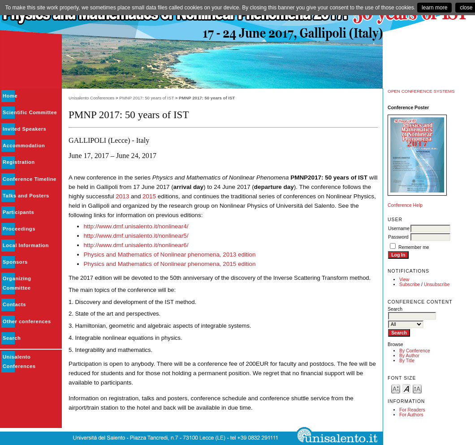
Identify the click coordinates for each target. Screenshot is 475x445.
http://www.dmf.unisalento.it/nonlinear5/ (136, 235)
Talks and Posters (26, 195)
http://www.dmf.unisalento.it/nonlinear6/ (136, 245)
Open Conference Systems (421, 91)
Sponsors (15, 262)
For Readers (412, 409)
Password (398, 237)
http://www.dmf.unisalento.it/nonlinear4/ (136, 226)
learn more (434, 7)
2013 (122, 196)
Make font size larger (417, 388)
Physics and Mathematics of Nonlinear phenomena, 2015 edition (170, 264)
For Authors (411, 414)
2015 (149, 196)
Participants (18, 212)
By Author (409, 355)
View (404, 279)
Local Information (26, 245)
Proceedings (19, 228)
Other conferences (27, 321)
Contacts (14, 304)
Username (399, 228)
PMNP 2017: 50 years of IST (146, 97)
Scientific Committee (30, 112)
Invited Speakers (24, 129)
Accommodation (24, 145)
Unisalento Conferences (91, 97)
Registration (19, 162)
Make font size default (406, 388)
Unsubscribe (437, 284)
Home (10, 95)
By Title (407, 360)
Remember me (413, 247)
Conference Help (405, 205)
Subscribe (409, 284)
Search (12, 338)
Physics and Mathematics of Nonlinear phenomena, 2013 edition (170, 254)
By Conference (414, 350)
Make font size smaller (395, 388)
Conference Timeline (29, 179)
